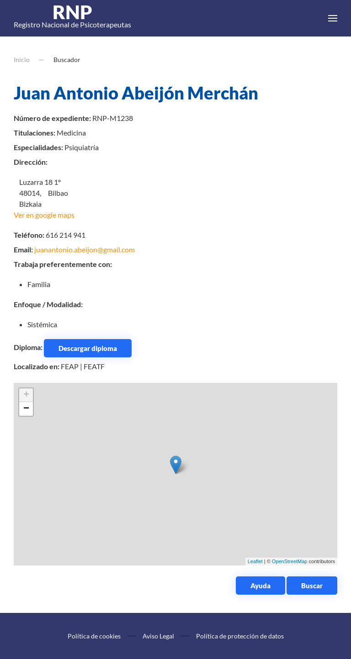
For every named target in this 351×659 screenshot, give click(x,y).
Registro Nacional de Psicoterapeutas (72, 18)
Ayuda (260, 585)
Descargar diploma (87, 348)
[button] (332, 18)
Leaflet (255, 561)
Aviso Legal (158, 636)
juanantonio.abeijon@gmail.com (84, 249)
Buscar (312, 585)
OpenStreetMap (290, 561)
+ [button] (26, 395)
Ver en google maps (44, 214)
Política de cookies (94, 636)
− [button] (26, 409)
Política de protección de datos (240, 636)
